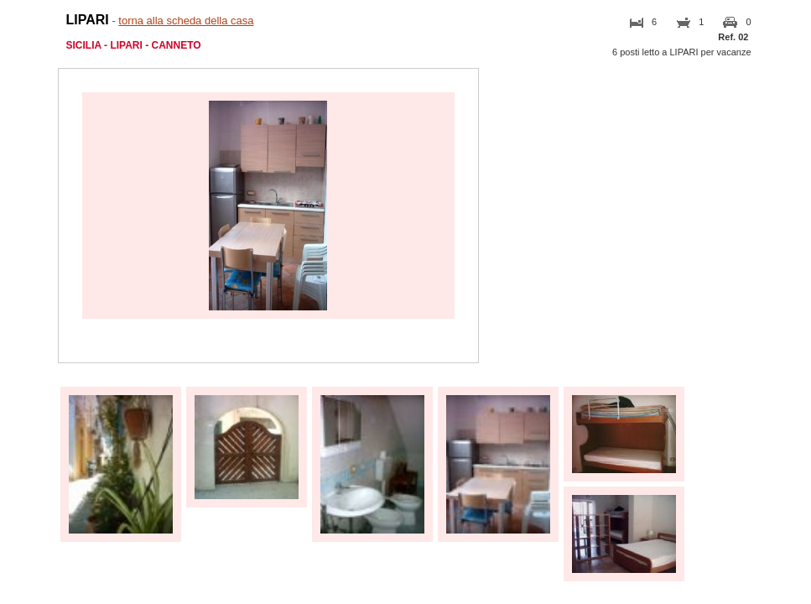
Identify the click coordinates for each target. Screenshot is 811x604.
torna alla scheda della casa (185, 20)
